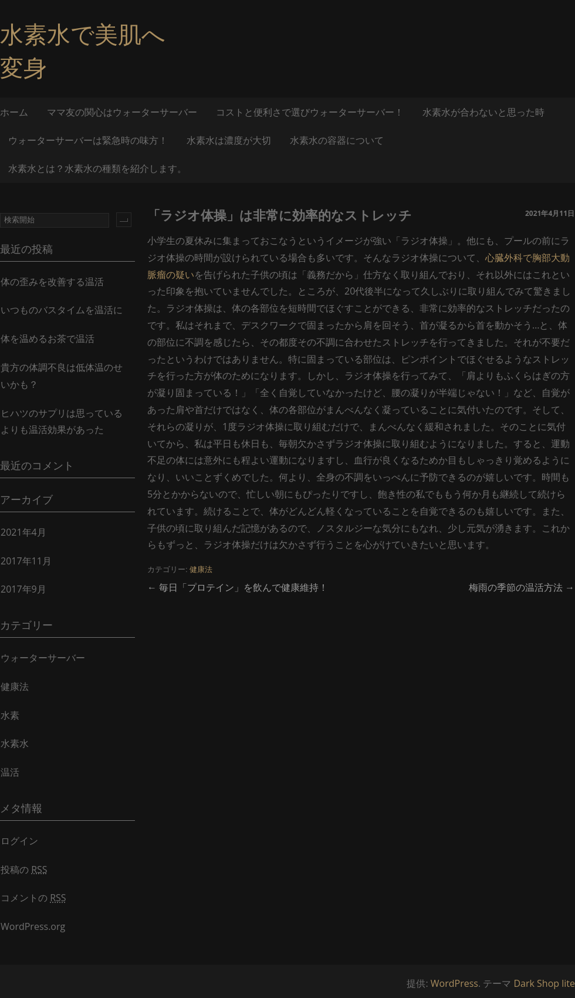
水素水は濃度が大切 (229, 140)
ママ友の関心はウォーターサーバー (122, 112)
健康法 (201, 569)
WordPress (454, 983)
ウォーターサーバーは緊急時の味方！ (88, 140)
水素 (10, 715)
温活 (10, 772)
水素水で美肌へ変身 (82, 50)
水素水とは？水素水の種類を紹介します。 (97, 168)
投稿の (24, 869)
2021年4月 (23, 532)
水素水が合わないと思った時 (483, 112)
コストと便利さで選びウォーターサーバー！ (310, 112)
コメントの (33, 897)
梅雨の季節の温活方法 (521, 587)
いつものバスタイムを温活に (62, 309)
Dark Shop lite (544, 983)
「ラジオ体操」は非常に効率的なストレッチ (279, 215)
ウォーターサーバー (43, 657)
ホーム (14, 112)
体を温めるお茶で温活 (47, 338)
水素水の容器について (337, 140)
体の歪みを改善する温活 (52, 281)
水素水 (15, 743)
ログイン (19, 840)
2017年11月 (26, 560)
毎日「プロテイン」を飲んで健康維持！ (237, 587)
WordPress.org (33, 926)
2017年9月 (23, 589)
